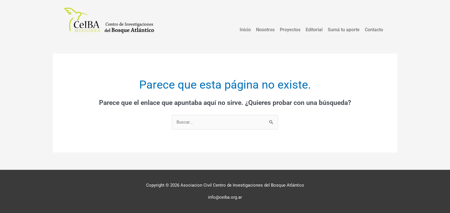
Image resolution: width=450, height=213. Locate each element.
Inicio (245, 29)
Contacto (374, 29)
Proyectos (290, 29)
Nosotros (265, 29)
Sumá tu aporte (344, 29)
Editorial (314, 29)
